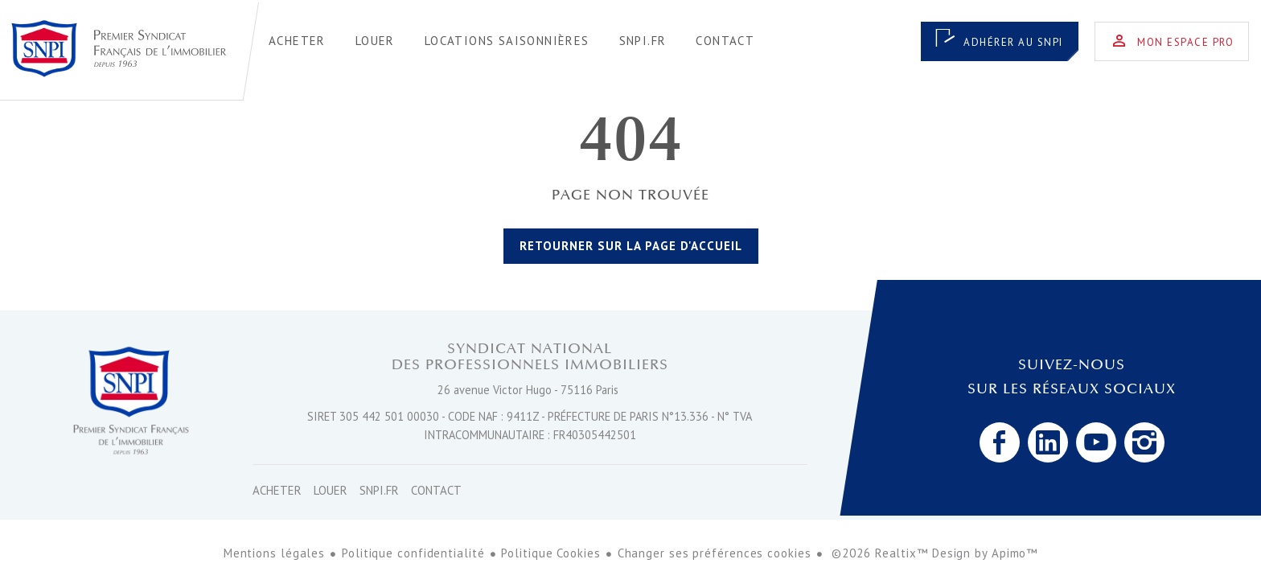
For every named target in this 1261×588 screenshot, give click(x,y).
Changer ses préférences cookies (714, 553)
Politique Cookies (550, 553)
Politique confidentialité (413, 553)
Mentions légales (274, 553)
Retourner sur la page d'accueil (631, 245)
